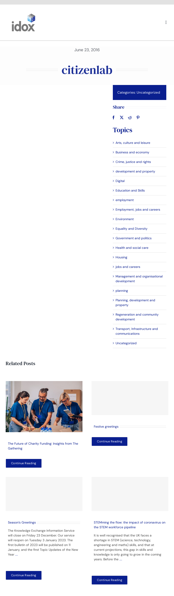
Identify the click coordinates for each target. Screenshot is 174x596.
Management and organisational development (138, 278)
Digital (119, 181)
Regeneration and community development (136, 316)
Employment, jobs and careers (137, 209)
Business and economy (132, 152)
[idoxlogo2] (23, 14)
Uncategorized (148, 92)
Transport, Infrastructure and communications (136, 331)
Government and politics (133, 238)
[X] (121, 117)
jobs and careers (127, 267)
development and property (135, 171)
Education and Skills (130, 190)
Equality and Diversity (131, 229)
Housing (121, 257)
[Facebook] (113, 117)
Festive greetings (106, 426)
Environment (124, 219)
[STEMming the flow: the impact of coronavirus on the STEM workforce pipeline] (130, 494)
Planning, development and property (135, 302)
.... (16, 554)
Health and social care (131, 248)
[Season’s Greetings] (44, 494)
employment (124, 200)
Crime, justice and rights (133, 162)
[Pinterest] (138, 117)
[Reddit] (130, 117)
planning (121, 291)
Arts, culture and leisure (132, 143)
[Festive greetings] (130, 398)
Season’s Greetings (22, 522)
